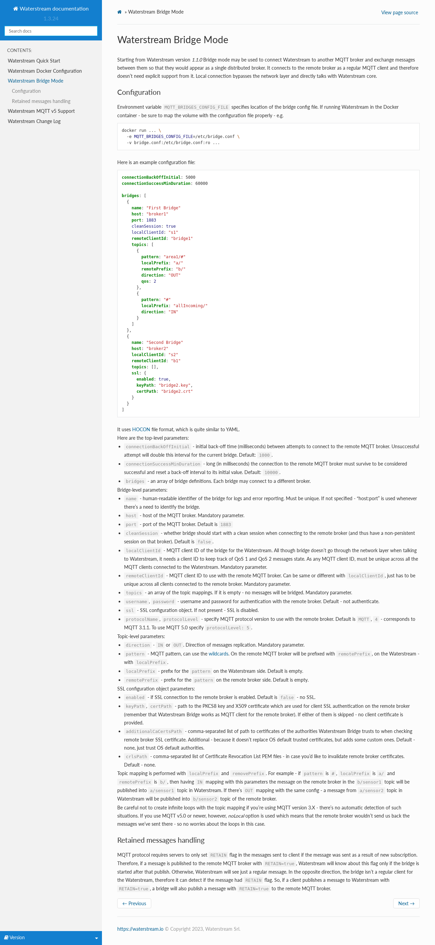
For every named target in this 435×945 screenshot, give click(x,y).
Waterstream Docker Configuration (45, 71)
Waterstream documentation (53, 8)
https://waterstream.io (140, 929)
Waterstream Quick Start (34, 61)
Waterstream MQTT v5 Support (41, 111)
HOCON (141, 429)
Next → (406, 903)
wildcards (218, 654)
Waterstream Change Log (34, 121)
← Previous (134, 903)
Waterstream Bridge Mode (35, 81)
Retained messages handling (41, 101)
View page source (399, 12)
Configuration (26, 91)
